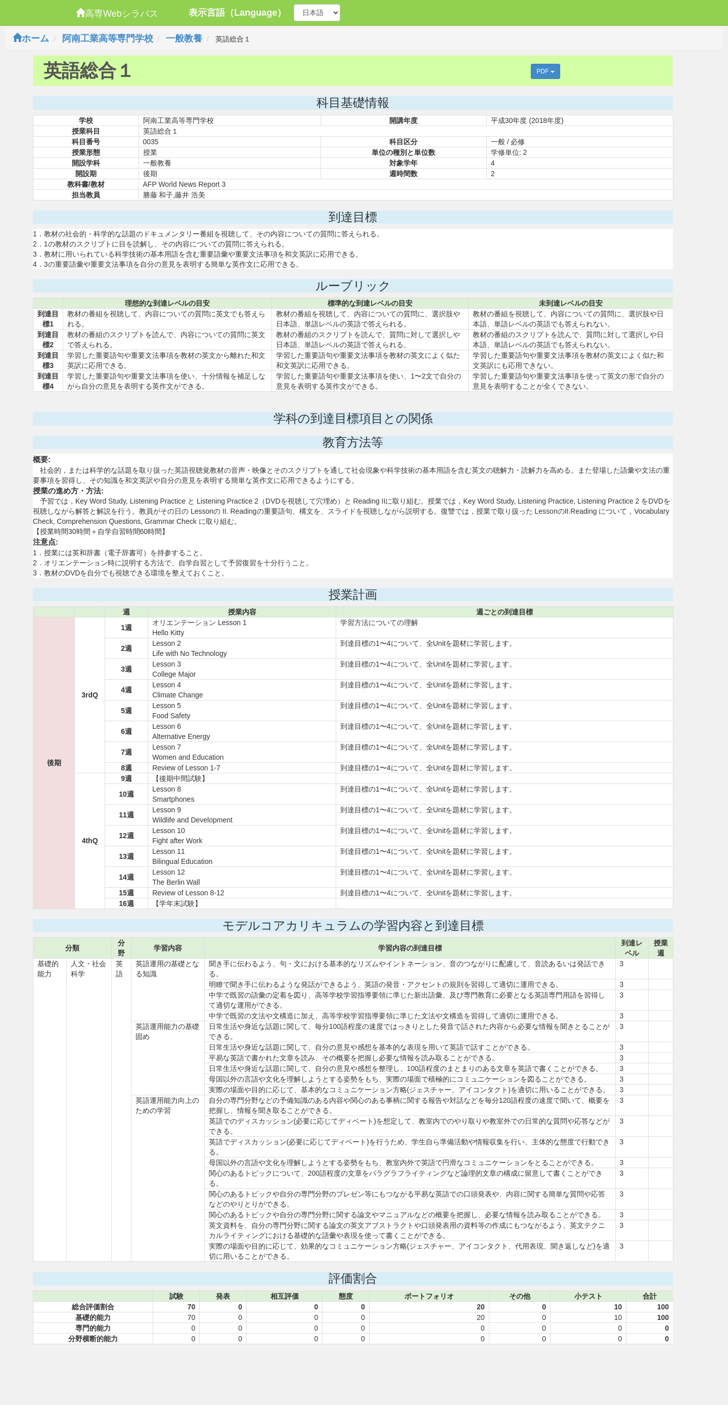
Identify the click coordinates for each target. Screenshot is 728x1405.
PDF (545, 71)
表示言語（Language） (237, 13)
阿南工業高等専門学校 (107, 38)
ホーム (31, 38)
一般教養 (184, 38)
